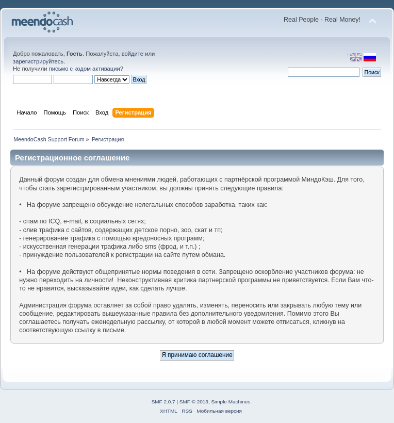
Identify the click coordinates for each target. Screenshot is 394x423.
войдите (132, 54)
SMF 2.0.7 (163, 401)
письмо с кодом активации (84, 69)
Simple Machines (230, 401)
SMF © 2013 (193, 401)
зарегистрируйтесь (38, 61)
